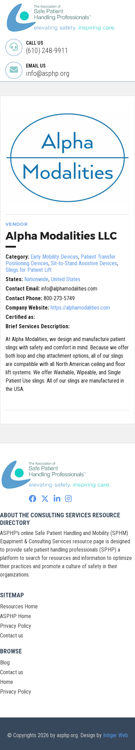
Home (6, 682)
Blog (5, 662)
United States (65, 279)
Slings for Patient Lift (29, 270)
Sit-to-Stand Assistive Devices (84, 263)
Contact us (11, 635)
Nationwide (36, 279)
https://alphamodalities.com (80, 307)
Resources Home (19, 606)
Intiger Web (115, 735)
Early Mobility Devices (54, 256)
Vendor (17, 224)
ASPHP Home (15, 616)
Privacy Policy (15, 626)
